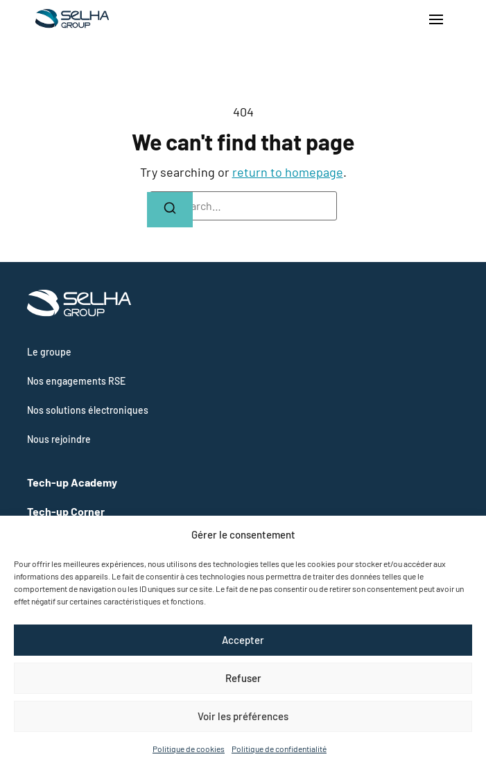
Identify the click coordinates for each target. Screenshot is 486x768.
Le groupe (49, 352)
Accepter (243, 640)
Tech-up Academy (72, 482)
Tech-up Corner (66, 511)
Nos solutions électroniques (87, 410)
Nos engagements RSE (76, 381)
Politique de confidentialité (279, 748)
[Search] (170, 209)
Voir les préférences (243, 716)
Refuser (243, 678)
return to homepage (287, 172)
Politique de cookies (189, 748)
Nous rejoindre (59, 439)
